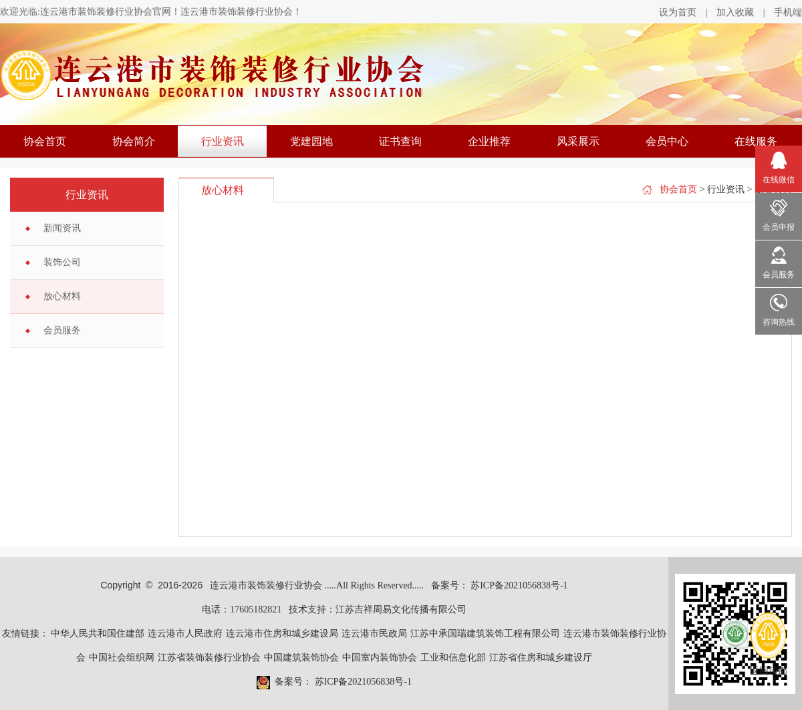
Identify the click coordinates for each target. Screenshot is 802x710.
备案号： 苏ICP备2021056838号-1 (499, 585)
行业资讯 (222, 141)
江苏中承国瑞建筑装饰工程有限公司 (485, 634)
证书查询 (400, 141)
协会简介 (133, 141)
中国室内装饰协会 (379, 658)
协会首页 (44, 141)
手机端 (788, 12)
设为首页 (677, 12)
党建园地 (311, 141)
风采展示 (578, 141)
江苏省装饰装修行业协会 (209, 658)
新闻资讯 (62, 228)
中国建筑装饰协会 (301, 658)
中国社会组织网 (121, 658)
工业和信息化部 (453, 658)
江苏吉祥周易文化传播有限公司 (401, 609)
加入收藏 (735, 12)
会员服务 (62, 330)
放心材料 (62, 296)
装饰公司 (62, 262)
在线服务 (755, 141)
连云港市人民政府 (185, 634)
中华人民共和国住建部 (97, 634)
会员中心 (667, 141)
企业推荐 (489, 141)
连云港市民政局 (374, 634)
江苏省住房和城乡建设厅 (540, 658)
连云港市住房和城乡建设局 (282, 634)
